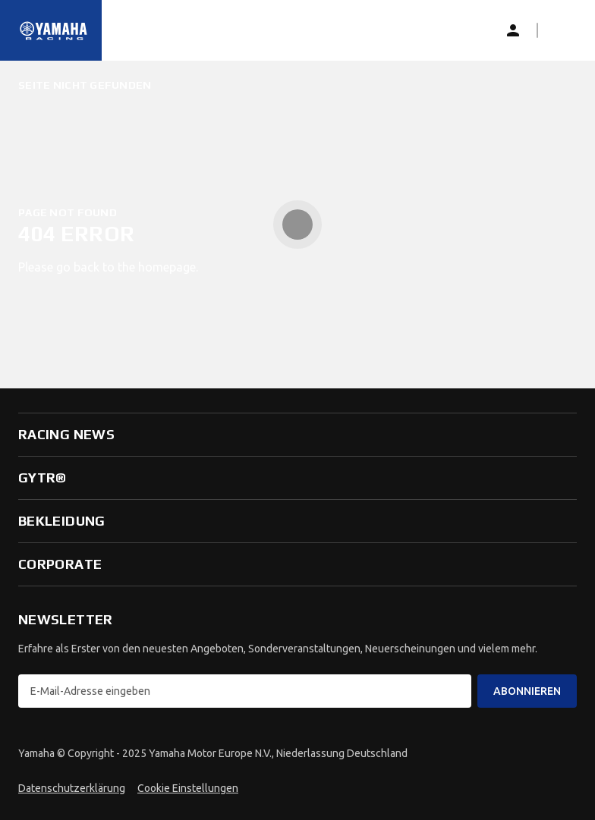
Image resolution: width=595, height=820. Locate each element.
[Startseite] (54, 30)
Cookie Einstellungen (187, 788)
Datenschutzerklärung (71, 788)
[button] (561, 30)
